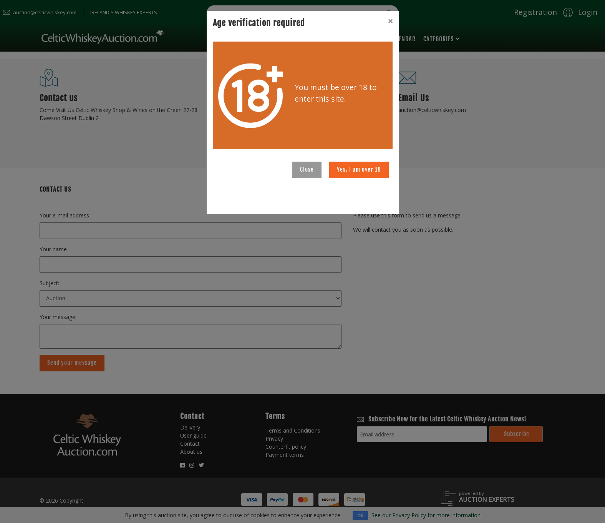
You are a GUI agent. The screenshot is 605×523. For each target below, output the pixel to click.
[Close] (390, 21)
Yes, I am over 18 (359, 169)
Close (307, 169)
